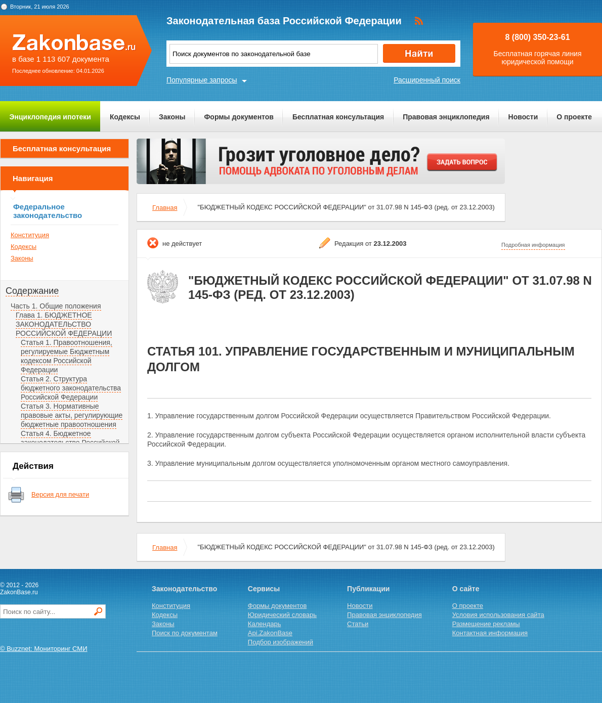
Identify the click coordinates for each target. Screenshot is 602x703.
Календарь (264, 624)
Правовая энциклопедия (446, 117)
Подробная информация (533, 245)
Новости (523, 117)
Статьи (357, 624)
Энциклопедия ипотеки (50, 117)
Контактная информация (490, 633)
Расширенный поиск (427, 80)
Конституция (30, 235)
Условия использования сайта (498, 615)
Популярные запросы (201, 80)
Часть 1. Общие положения (56, 306)
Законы (172, 117)
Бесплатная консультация (338, 117)
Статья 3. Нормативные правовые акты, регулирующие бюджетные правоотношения (71, 415)
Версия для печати (60, 494)
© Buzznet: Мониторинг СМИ (44, 648)
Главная (164, 207)
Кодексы (125, 117)
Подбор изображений (280, 642)
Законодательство (184, 589)
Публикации (368, 589)
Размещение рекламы (486, 624)
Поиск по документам (185, 633)
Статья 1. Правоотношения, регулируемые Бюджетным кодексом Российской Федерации (66, 356)
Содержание (32, 291)
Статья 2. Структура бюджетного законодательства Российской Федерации (71, 388)
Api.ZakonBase (270, 633)
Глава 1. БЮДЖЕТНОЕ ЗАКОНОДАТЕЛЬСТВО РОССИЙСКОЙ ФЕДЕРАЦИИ (64, 324)
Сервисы (264, 589)
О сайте (466, 589)
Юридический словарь (282, 615)
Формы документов (239, 117)
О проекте (574, 117)
